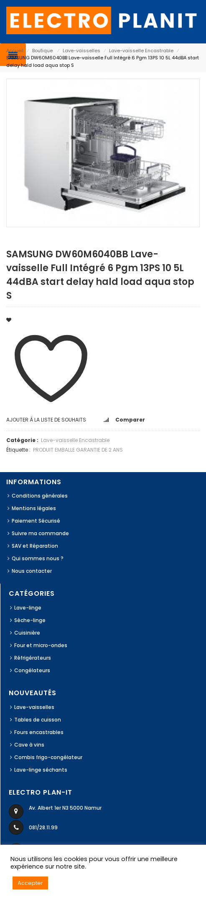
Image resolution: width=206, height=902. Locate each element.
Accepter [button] (30, 883)
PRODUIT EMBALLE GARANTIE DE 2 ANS (78, 449)
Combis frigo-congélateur (48, 757)
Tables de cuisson (37, 719)
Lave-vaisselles (81, 50)
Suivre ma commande (40, 533)
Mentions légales (34, 508)
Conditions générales (40, 495)
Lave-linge (27, 607)
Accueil (14, 50)
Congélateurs (32, 670)
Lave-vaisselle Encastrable (141, 50)
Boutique (42, 50)
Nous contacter (32, 570)
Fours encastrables (39, 732)
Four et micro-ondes (40, 645)
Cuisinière (27, 632)
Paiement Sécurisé (36, 520)
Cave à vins (29, 744)
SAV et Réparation (35, 545)
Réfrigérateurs (32, 657)
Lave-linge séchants (40, 769)
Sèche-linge (30, 620)
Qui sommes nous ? (38, 558)
